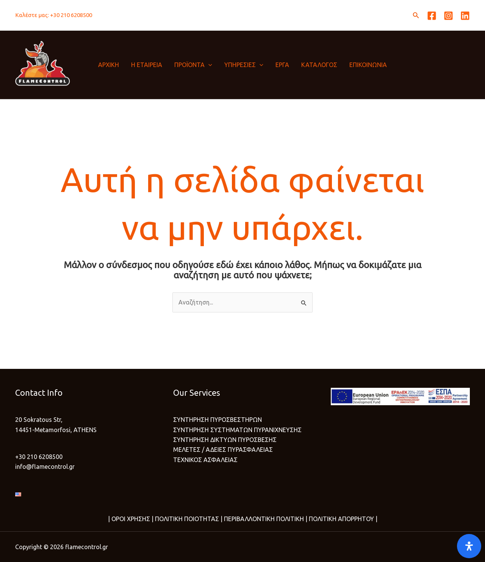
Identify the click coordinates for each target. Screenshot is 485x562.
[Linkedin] (465, 15)
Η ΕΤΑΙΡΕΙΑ (146, 64)
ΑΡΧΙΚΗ (108, 64)
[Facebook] (431, 15)
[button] (416, 15)
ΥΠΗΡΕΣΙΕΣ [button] (243, 65)
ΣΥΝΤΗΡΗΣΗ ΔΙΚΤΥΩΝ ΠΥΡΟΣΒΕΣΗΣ (225, 439)
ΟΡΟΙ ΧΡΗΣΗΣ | (132, 518)
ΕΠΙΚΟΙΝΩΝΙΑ (368, 64)
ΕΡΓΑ (282, 64)
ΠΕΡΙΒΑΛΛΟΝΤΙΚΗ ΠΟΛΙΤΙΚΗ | (264, 518)
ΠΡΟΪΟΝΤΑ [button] (193, 65)
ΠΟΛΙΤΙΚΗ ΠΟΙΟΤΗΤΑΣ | (187, 518)
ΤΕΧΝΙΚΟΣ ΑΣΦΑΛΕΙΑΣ (205, 459)
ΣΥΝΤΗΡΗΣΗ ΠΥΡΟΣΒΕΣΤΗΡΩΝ (217, 419)
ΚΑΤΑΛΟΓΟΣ (319, 64)
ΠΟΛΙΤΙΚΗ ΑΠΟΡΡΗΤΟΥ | (342, 518)
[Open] (469, 546)
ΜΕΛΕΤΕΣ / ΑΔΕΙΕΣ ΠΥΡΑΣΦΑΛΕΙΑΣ (223, 449)
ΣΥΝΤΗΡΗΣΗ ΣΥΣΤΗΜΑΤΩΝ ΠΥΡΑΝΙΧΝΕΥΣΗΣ (237, 429)
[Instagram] (448, 15)
